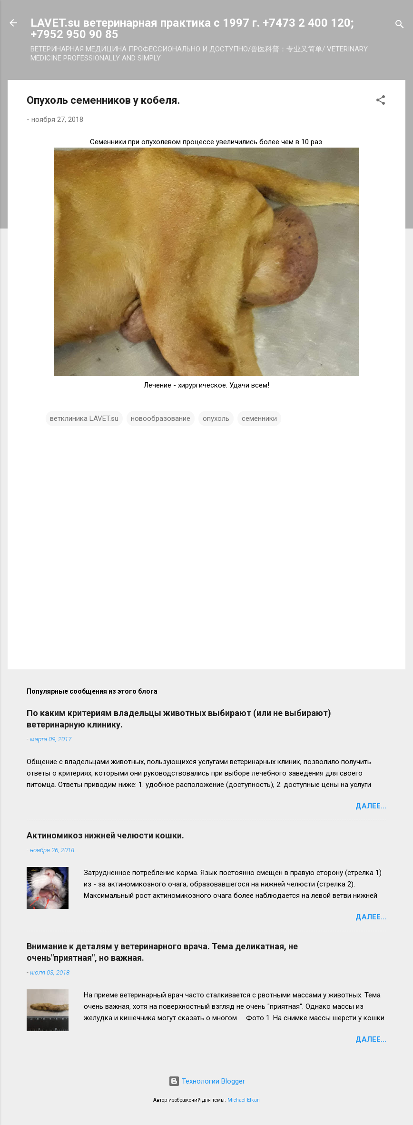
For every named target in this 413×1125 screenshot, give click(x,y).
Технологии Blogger (206, 1081)
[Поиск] (399, 25)
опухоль (216, 418)
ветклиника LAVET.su (84, 418)
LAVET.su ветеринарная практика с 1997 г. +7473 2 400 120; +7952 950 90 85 (192, 28)
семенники (259, 418)
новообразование (160, 418)
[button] (380, 101)
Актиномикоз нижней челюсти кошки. (105, 835)
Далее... (370, 806)
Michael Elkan (243, 1100)
